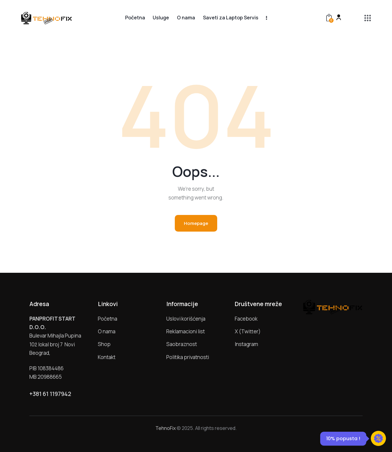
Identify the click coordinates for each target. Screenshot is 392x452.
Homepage (196, 223)
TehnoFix (165, 428)
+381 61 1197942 (50, 394)
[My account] (338, 17)
